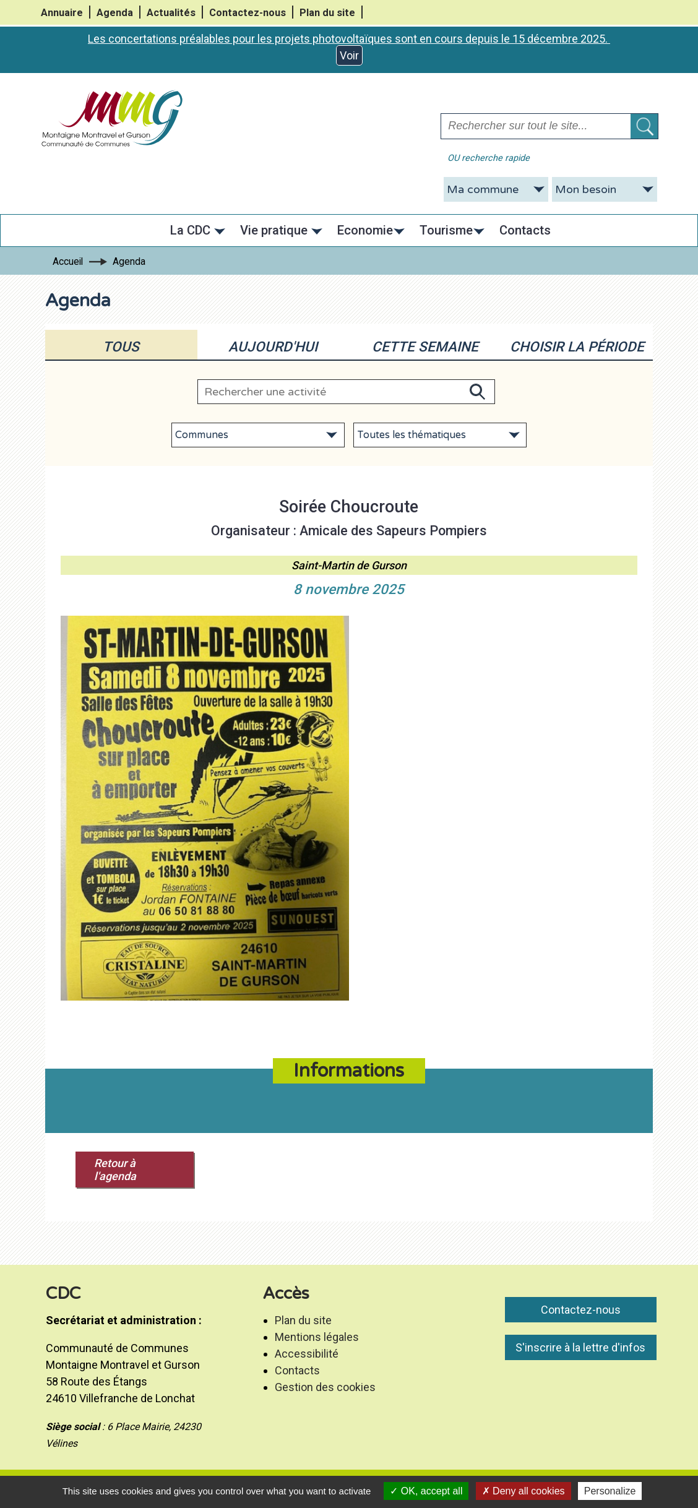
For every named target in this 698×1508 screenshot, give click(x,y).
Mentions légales (317, 1336)
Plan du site (327, 13)
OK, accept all (426, 1491)
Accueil (68, 261)
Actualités (171, 13)
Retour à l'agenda (115, 1170)
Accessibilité (306, 1353)
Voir (349, 55)
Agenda (115, 13)
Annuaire (62, 13)
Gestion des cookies (325, 1387)
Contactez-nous (247, 13)
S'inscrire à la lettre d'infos (580, 1347)
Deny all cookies (523, 1491)
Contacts (297, 1370)
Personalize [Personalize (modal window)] (610, 1491)
